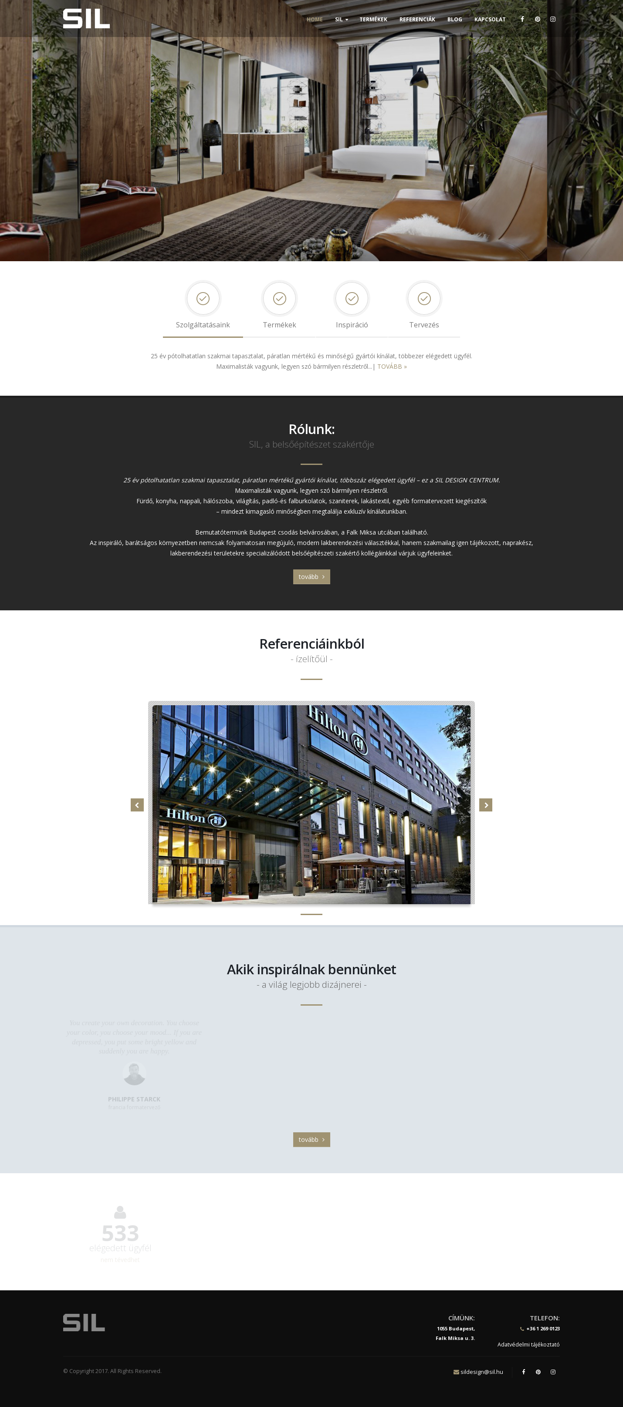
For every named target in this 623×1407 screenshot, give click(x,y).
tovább (312, 576)
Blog (454, 19)
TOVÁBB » (392, 366)
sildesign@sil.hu (481, 1372)
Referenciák (417, 19)
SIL (339, 19)
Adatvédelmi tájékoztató (529, 1344)
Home (315, 19)
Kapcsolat (490, 19)
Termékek (373, 19)
